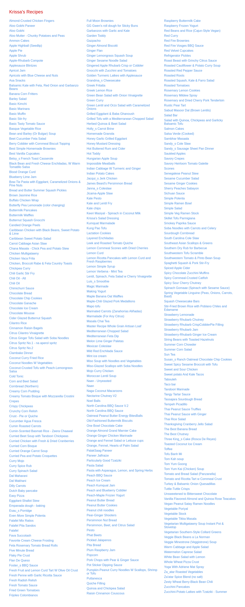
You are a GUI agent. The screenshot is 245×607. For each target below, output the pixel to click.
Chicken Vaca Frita (22, 258)
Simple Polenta (174, 198)
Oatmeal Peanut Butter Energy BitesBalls (115, 415)
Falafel (13, 530)
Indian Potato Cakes (100, 173)
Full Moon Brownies (100, 20)
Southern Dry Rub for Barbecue (185, 248)
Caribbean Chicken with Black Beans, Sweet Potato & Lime (44, 231)
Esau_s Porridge (20, 510)
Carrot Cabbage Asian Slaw (28, 243)
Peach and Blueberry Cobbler (107, 490)
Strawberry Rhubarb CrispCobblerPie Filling (193, 324)
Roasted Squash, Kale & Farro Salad (189, 80)
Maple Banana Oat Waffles (105, 296)
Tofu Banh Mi (173, 454)
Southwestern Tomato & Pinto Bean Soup (192, 258)
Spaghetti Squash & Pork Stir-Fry (186, 263)
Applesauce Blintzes (23, 65)
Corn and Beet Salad (23, 381)
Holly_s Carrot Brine (100, 128)
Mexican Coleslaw (99, 346)
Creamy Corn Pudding (24, 391)
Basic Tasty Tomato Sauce (27, 123)
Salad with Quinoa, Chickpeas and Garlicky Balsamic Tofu (193, 122)
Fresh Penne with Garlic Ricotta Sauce (35, 575)
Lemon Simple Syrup (101, 266)
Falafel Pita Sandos (22, 525)
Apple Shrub (17, 55)
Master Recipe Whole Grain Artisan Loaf (114, 326)
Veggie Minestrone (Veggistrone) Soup (190, 542)
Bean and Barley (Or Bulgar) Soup (32, 133)
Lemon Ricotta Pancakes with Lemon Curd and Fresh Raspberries (119, 259)
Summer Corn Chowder (180, 344)
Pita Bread (94, 545)
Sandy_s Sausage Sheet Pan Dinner (189, 148)
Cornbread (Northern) (23, 386)
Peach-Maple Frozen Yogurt (106, 495)
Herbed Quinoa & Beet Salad (106, 123)
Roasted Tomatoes (176, 85)
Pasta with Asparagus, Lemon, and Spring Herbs (120, 470)
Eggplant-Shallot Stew (24, 500)
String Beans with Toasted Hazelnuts (189, 339)
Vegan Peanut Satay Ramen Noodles (189, 503)
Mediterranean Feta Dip (103, 336)
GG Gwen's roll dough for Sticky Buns (112, 25)
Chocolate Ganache (22, 303)
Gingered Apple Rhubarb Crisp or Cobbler (115, 65)
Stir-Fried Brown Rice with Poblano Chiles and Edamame (195, 308)
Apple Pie (15, 50)
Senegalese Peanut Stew (181, 173)
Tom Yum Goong (175, 464)
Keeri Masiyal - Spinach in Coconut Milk (114, 213)
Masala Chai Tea (98, 321)
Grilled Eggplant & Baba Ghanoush (110, 113)
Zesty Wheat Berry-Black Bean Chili (188, 581)
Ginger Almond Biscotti (102, 45)
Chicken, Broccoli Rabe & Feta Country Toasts (40, 263)
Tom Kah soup (174, 459)
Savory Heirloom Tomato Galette (186, 163)
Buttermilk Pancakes (23, 210)
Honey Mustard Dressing (103, 143)
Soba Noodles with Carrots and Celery (190, 228)
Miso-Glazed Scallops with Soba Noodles (115, 366)
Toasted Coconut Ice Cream (183, 444)
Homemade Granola (100, 133)
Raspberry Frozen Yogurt (181, 25)
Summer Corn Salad (178, 349)
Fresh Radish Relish (23, 580)
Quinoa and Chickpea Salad (106, 588)
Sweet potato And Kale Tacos (184, 374)
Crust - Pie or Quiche (23, 416)
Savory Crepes (174, 158)
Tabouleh (170, 379)
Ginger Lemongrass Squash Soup (110, 55)
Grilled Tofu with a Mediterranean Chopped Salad (120, 118)
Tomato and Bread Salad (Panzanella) (190, 474)
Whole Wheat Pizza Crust (181, 562)
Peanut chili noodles (100, 510)
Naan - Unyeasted (99, 381)
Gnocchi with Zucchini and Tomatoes (111, 70)
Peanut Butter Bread (100, 500)
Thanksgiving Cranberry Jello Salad (188, 424)
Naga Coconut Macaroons (104, 390)
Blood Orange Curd (22, 172)
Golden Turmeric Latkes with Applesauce (114, 75)
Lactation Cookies (99, 233)
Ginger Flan (95, 50)
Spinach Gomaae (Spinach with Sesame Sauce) (196, 288)
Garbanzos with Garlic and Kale (108, 30)
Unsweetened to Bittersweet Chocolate (190, 493)
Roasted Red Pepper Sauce (183, 70)
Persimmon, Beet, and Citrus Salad (111, 525)
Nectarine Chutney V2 (102, 395)
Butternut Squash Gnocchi (27, 220)
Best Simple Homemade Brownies (32, 148)
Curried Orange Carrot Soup (28, 451)
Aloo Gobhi (16, 30)
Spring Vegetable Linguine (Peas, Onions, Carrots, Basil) (198, 294)
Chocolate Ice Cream (23, 308)
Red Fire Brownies (176, 40)
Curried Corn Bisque (23, 446)
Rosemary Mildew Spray (180, 95)
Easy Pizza (16, 495)
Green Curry (95, 100)
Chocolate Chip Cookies (25, 298)
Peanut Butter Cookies (102, 505)
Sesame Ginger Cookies (180, 183)
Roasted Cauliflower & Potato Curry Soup (192, 65)
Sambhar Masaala (176, 138)
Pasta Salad (95, 465)
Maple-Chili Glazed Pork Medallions (111, 301)
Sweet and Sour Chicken (181, 369)
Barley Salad (18, 98)
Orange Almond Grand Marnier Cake (112, 430)
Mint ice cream (97, 356)
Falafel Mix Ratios (21, 520)
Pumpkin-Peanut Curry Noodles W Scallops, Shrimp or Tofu (122, 571)
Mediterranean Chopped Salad (107, 331)
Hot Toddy (93, 153)
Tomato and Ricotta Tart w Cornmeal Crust (193, 479)
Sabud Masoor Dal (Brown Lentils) (187, 110)
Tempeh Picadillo (175, 404)
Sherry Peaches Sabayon (181, 188)
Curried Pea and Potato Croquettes (33, 456)
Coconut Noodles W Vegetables (30, 363)
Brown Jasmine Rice (23, 195)
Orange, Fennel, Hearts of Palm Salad (113, 445)
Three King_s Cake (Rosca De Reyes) (190, 439)
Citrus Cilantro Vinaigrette (26, 333)
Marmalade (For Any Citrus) (105, 316)
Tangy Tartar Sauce (177, 394)
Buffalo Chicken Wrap (24, 200)
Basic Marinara (19, 108)
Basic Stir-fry (18, 118)
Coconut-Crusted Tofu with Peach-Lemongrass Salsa (41, 369)
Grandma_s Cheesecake (104, 80)
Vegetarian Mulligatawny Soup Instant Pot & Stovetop (194, 525)
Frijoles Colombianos (23, 595)
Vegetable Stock (175, 513)
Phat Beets (94, 535)
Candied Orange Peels (24, 225)
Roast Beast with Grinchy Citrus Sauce (190, 60)
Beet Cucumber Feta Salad (27, 138)
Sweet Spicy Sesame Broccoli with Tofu (191, 364)
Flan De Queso (19, 560)
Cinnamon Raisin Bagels (26, 328)
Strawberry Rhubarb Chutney (184, 319)
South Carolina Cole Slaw (181, 238)
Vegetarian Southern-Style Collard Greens (192, 532)
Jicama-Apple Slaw (100, 193)
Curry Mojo (16, 461)
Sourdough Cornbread (179, 233)
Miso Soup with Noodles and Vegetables (114, 361)
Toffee (168, 449)
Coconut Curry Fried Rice (26, 358)
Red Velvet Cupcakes (178, 50)
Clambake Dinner (21, 353)
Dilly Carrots (17, 485)
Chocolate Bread (20, 293)
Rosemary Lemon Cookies (182, 90)
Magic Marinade (98, 286)
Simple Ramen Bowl (178, 203)
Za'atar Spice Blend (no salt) (183, 576)
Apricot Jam (17, 70)
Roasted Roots (174, 75)
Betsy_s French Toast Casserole (31, 158)
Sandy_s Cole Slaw (177, 143)
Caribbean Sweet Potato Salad (30, 238)
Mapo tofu (93, 306)
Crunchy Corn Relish (23, 411)
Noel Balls (93, 400)
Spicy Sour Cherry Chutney (182, 283)
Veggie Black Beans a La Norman (187, 537)
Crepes (14, 401)
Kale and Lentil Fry (99, 203)
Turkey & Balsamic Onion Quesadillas (189, 483)
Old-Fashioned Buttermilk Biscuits (110, 420)
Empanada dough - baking (27, 505)
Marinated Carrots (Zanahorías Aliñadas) (114, 311)
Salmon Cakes (174, 128)
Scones (169, 168)
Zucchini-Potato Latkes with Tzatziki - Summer (195, 591)
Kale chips (94, 208)
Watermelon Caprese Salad (183, 552)
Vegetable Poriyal (176, 508)
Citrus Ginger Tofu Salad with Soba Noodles (39, 338)
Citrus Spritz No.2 (21, 348)
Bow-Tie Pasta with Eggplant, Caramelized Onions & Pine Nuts (45, 183)
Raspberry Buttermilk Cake (182, 20)
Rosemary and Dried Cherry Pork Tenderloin (194, 100)
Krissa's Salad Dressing (103, 218)
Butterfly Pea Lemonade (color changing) (37, 205)
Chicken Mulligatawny (24, 253)
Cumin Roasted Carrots (25, 426)
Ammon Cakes (19, 40)
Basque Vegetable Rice (25, 128)
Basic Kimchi (18, 103)
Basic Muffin (17, 113)
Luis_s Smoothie (98, 281)
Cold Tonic (16, 376)
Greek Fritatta (96, 85)
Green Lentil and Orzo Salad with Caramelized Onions (118, 107)
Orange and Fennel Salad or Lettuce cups (115, 440)
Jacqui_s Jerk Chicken (102, 178)
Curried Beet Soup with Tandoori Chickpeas (38, 436)
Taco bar (170, 384)
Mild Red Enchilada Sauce (105, 351)
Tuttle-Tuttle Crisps (177, 488)
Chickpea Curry (19, 268)
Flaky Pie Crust (19, 555)
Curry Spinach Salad (23, 470)
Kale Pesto (94, 198)
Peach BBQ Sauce (99, 475)
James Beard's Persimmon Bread (109, 183)
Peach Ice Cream (98, 480)
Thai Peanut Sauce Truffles (182, 409)
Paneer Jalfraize (98, 455)
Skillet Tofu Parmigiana (179, 218)
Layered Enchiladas (100, 238)
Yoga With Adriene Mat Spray (184, 567)
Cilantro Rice (18, 323)
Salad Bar (170, 115)
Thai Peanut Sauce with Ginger (185, 414)
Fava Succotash (20, 535)
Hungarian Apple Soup (102, 158)
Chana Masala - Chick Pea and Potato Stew (39, 248)
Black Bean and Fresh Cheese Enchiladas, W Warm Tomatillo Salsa (44, 165)
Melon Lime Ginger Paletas (105, 341)
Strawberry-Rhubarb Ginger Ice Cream (190, 334)
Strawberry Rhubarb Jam (181, 329)
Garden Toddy (96, 35)
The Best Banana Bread (180, 429)
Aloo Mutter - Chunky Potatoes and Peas (37, 35)
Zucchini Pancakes (177, 586)
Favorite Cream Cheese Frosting (31, 540)
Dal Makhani (17, 480)
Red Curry (171, 35)
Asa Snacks (17, 80)
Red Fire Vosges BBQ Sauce (183, 45)
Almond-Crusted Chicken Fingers (31, 20)
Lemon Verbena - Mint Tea (104, 271)
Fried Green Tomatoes (24, 590)
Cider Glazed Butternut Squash (30, 318)
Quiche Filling (96, 583)
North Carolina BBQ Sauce (105, 410)
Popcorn (92, 555)
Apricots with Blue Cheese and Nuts (33, 75)
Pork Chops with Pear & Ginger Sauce (113, 560)
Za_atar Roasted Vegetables (183, 572)
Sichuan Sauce (174, 193)
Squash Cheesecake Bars (181, 301)
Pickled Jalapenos (99, 540)
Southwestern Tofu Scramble (183, 253)
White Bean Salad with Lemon (184, 557)
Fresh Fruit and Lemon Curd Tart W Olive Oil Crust (43, 570)
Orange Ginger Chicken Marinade (109, 435)
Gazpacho (94, 40)
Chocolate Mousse (22, 313)
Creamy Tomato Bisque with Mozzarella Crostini (41, 396)
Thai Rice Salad (175, 419)
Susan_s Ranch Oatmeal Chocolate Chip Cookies (198, 359)
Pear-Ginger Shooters (102, 515)
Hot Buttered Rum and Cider (106, 148)
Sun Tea (169, 354)
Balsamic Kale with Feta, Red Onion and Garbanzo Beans (43, 87)
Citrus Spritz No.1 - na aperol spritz (33, 343)
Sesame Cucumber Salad (181, 178)
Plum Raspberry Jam (101, 550)
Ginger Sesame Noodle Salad (107, 60)
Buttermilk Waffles (21, 215)
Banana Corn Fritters (23, 93)
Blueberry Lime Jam (22, 177)
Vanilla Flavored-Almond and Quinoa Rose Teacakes (200, 498)
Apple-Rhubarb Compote (26, 60)
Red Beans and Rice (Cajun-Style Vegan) (192, 30)
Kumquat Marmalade (101, 223)
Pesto (91, 530)
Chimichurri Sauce (21, 288)
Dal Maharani (18, 475)
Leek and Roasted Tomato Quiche (110, 243)
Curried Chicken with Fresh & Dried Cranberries (41, 441)
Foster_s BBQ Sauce (23, 565)
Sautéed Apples (174, 153)
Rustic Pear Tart (175, 105)
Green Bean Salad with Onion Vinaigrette (115, 95)
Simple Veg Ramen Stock (181, 213)
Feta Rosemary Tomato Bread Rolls (33, 545)
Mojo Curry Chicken (100, 371)
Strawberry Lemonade (179, 314)
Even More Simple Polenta (27, 515)
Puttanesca (94, 578)
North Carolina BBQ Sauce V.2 (107, 405)
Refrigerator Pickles (177, 55)
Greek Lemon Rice (99, 90)
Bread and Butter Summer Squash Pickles (38, 190)
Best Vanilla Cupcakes (24, 153)
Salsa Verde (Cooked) (179, 133)
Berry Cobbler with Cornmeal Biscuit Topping (39, 143)
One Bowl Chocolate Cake (105, 425)
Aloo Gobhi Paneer (22, 25)
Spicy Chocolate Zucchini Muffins (186, 273)
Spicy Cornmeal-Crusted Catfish (186, 278)
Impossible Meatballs (101, 163)
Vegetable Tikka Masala (180, 518)
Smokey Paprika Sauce (180, 223)
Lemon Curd (95, 253)
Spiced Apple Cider (177, 268)
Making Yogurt (96, 291)
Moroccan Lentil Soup (101, 376)
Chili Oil (14, 283)
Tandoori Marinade (176, 389)
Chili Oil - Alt (17, 278)
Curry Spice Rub (20, 465)
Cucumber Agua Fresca (25, 421)
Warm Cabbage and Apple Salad (186, 547)
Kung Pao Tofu (97, 228)
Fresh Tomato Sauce (23, 585)
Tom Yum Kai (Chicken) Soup (184, 469)
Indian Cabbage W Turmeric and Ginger (114, 168)
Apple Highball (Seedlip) (25, 45)
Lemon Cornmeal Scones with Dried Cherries (117, 248)
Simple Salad (173, 208)
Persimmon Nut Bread (102, 520)
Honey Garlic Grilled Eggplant (107, 138)
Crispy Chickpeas (21, 406)
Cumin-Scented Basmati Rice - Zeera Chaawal (41, 431)
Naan (90, 386)
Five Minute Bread (21, 550)
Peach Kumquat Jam (101, 485)
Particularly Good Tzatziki (104, 460)
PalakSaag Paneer (99, 450)
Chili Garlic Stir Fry (22, 273)
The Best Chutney (176, 434)
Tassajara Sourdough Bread (183, 399)
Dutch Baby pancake (23, 490)
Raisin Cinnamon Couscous (105, 593)
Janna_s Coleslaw (99, 188)
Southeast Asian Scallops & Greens (188, 243)
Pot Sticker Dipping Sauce (104, 565)
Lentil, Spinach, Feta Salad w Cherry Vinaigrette (119, 276)
